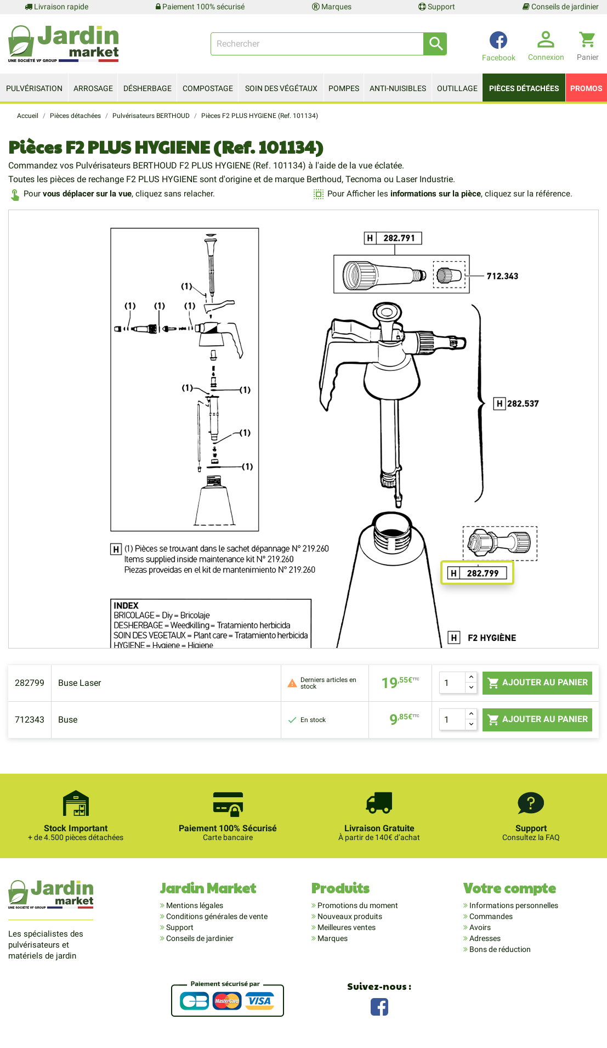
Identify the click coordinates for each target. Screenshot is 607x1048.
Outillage (457, 88)
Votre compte (509, 887)
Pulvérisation (34, 88)
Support (436, 6)
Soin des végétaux (281, 88)
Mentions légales (193, 905)
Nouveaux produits (349, 916)
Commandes (490, 916)
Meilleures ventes (346, 927)
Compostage (208, 88)
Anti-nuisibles (398, 88)
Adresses (484, 938)
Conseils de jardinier (561, 6)
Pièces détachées (524, 88)
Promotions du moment (357, 905)
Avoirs (479, 927)
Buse (67, 719)
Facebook (379, 1005)
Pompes (343, 88)
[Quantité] (452, 683)
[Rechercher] (329, 43)
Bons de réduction (499, 949)
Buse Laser (79, 683)
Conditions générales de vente (216, 916)
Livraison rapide (56, 6)
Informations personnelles (513, 905)
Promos (586, 88)
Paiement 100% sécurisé (200, 6)
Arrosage (93, 88)
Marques (331, 6)
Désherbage (147, 88)
